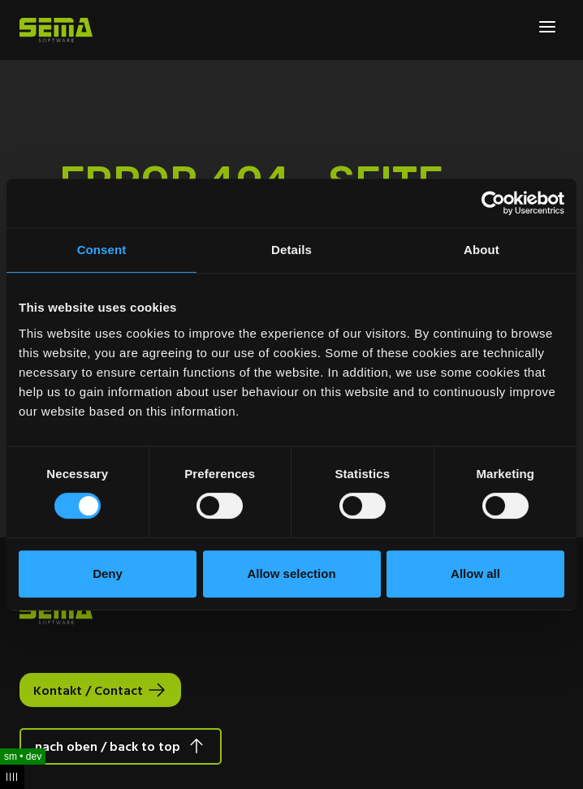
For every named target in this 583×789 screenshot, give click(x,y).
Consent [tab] (102, 250)
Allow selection (291, 573)
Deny (108, 573)
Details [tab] (291, 250)
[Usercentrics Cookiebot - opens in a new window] (493, 203)
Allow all (475, 573)
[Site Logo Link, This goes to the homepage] (56, 30)
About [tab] (481, 250)
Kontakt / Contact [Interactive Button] (88, 690)
